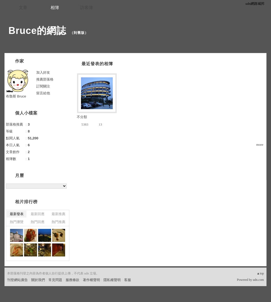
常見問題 (55, 280)
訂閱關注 (43, 86)
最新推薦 (58, 214)
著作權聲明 (91, 280)
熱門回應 (37, 222)
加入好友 (43, 72)
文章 (23, 7)
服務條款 (72, 280)
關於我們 (38, 280)
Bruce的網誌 (37, 30)
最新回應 (37, 214)
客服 (127, 280)
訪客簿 (86, 7)
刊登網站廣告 (17, 280)
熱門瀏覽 (17, 222)
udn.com (258, 280)
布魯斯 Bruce (16, 96)
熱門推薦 (58, 222)
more (259, 144)
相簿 (55, 7)
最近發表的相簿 (97, 63)
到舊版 (79, 33)
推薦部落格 (44, 79)
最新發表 (17, 214)
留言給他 (43, 93)
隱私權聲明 (112, 280)
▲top (260, 273)
